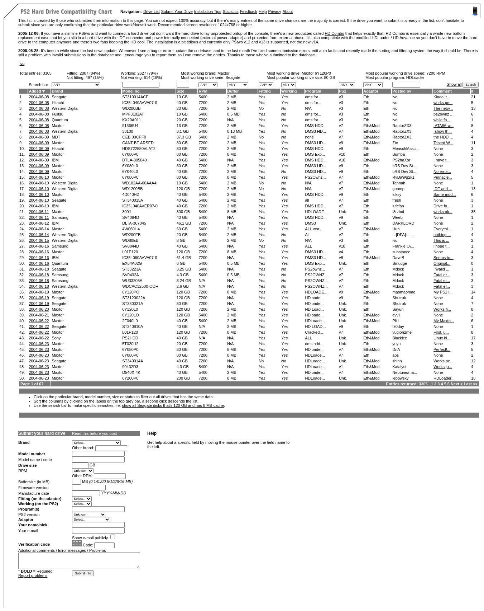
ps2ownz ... (443, 114)
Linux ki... (441, 338)
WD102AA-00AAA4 (139, 183)
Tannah (398, 183)
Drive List (151, 11)
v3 (341, 97)
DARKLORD (403, 223)
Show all (454, 84)
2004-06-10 (39, 177)
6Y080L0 (130, 166)
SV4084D (130, 217)
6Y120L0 (130, 309)
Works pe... (443, 361)
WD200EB (131, 234)
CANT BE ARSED (138, 143)
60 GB (182, 229)
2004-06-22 (39, 321)
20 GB (182, 108)
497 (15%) (95, 77)
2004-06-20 (39, 309)
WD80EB (130, 240)
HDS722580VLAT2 (138, 148)
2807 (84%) (90, 73)
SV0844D (130, 246)
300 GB (183, 212)
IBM (55, 160)
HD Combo (334, 33)
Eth (366, 97)
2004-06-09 (39, 137)
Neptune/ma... (404, 372)
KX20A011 (131, 120)
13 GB (182, 125)
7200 (202, 102)
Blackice (399, 338)
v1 (341, 367)
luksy (396, 194)
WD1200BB (132, 189)
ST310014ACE (135, 97)
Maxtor (223, 73)
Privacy (274, 11)
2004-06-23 (39, 344)
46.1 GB (184, 223)
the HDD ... (443, 137)
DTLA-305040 (134, 160)
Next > (457, 384)
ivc (22, 63)
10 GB (182, 97)
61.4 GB (184, 257)
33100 (127, 131)
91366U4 (130, 125)
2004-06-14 (39, 229)
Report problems (32, 575)
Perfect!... (441, 349)
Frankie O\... (403, 246)
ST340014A (132, 361)
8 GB (181, 240)
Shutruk (399, 298)
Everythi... (442, 229)
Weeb (397, 217)
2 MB (231, 97)
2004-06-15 (39, 240)
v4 (341, 252)
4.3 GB (183, 275)
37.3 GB (184, 137)
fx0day (398, 326)
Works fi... (442, 309)
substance (401, 252)
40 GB (182, 102)
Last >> (471, 384)
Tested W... (443, 143)
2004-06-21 (39, 315)
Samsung (60, 217)
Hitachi (58, 102)
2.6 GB (183, 286)
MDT (56, 137)
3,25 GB (184, 269)
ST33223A (131, 269)
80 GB (329, 77)
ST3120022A (133, 298)
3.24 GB (184, 280)
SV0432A (130, 275)
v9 (341, 143)
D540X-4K (131, 372)
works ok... (442, 212)
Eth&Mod (371, 125)
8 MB (231, 154)
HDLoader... (444, 378)
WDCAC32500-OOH (140, 286)
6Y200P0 (130, 378)
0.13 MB (234, 131)
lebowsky (400, 378)
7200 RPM (436, 73)
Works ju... (442, 367)
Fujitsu (57, 114)
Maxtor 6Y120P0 (316, 73)
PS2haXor (401, 160)
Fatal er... (441, 275)
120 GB (183, 189)
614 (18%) (153, 77)
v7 (341, 125)
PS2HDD (130, 338)
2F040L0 (130, 321)
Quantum (60, 120)
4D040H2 (130, 194)
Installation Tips (207, 11)
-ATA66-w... (443, 125)
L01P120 (130, 252)
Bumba (398, 154)
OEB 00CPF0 (134, 137)
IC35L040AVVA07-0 (139, 102)
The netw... (443, 108)
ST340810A (132, 326)
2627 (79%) (148, 73)
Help (263, 11)
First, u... (441, 332)
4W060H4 (131, 229)
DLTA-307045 (134, 223)
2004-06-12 (39, 223)
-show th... (442, 131)
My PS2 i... (442, 292)
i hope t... (441, 246)
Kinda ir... (441, 97)
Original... (441, 263)
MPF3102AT (133, 114)
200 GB (183, 378)
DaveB (398, 257)
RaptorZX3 (401, 125)
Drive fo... (441, 206)
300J (126, 212)
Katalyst (399, 367)
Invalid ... (441, 269)
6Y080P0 (130, 154)
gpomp (398, 189)
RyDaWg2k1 (403, 177)
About (288, 11)
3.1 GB (183, 131)
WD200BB (131, 108)
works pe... (442, 102)
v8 (341, 257)
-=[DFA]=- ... (403, 234)
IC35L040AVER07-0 (140, 206)
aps (395, 355)
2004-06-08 (39, 97)
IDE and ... (442, 189)
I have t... (441, 160)
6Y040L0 (130, 171)
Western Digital (65, 108)
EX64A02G (132, 263)
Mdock (398, 269)
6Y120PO (130, 292)
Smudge (399, 263)
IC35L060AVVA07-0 (139, 257)
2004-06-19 (39, 292)
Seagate (59, 97)
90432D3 (130, 367)
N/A (230, 120)
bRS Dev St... (404, 166)
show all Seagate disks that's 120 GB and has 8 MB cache (173, 405)
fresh (396, 200)
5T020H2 (130, 344)
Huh (395, 229)
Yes (262, 97)
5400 (202, 97)
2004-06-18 (39, 269)
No (261, 108)
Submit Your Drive (177, 11)
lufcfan (398, 206)
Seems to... (443, 257)
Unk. (343, 212)
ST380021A (132, 303)
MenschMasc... (405, 148)
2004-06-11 (39, 212)
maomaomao (403, 292)
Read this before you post (94, 433)
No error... (442, 171)
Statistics (231, 11)
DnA (396, 349)
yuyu (396, 344)
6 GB (181, 263)
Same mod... (444, 194)
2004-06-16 (39, 246)
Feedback (248, 11)
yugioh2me (402, 332)
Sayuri (397, 309)
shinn (397, 361)
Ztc (395, 143)
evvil (396, 315)
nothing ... (442, 234)
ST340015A (132, 200)
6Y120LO (130, 315)
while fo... (441, 120)
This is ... (441, 240)
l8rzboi (398, 212)
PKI (395, 321)
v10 (342, 154)
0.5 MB (233, 114)
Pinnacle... (442, 177)
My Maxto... (443, 321)
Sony (56, 338)
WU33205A (132, 280)
